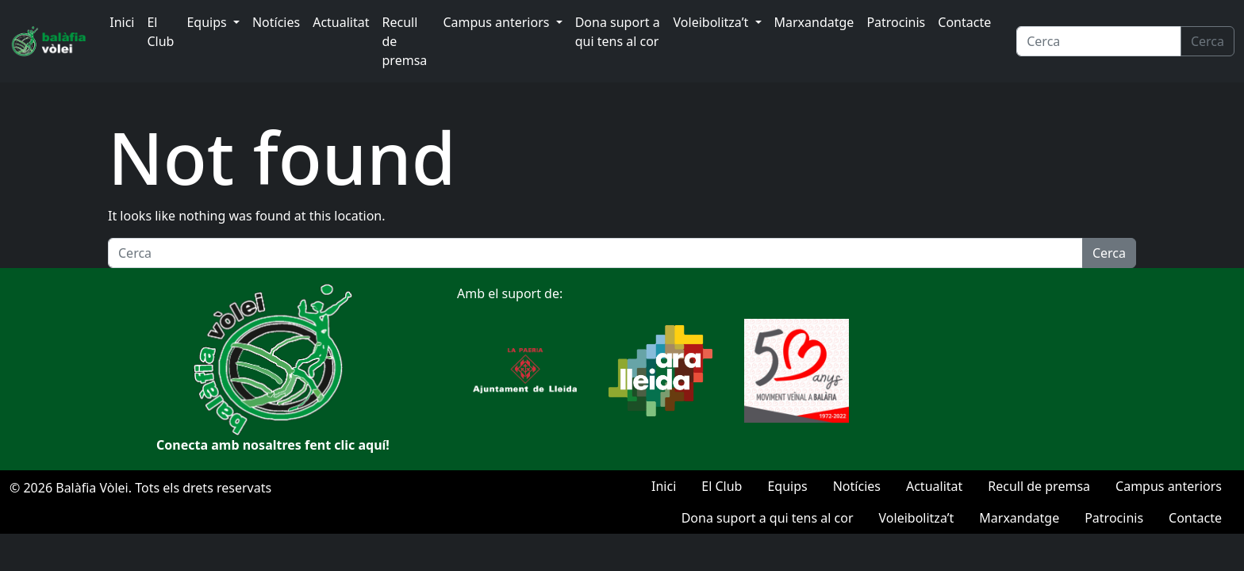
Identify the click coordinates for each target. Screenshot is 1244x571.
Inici (121, 22)
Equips (207, 22)
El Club (160, 31)
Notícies (276, 22)
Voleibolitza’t (713, 22)
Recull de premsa (405, 41)
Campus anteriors (497, 22)
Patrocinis (895, 22)
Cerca (1207, 41)
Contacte (964, 22)
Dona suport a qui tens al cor (617, 31)
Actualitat (341, 22)
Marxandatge (814, 22)
